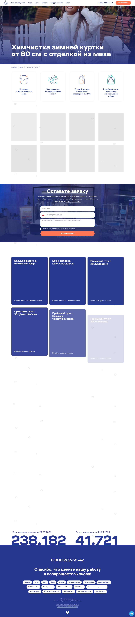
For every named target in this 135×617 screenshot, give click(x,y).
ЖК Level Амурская (84, 591)
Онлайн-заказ (100, 591)
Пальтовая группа (32, 67)
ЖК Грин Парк (68, 591)
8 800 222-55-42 (105, 3)
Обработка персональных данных (67, 605)
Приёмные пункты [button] (18, 3)
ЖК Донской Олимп (64, 587)
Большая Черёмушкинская (97, 587)
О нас (30, 3)
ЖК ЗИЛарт (79, 587)
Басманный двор (103, 582)
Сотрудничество (56, 3)
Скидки (45, 3)
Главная (14, 67)
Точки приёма (89, 582)
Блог (68, 3)
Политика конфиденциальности (67, 606)
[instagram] (67, 612)
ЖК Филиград (34, 591)
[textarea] (67, 223)
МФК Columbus (33, 587)
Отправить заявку (68, 233)
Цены (37, 3)
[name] (67, 208)
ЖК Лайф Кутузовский (51, 591)
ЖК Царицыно (48, 587)
